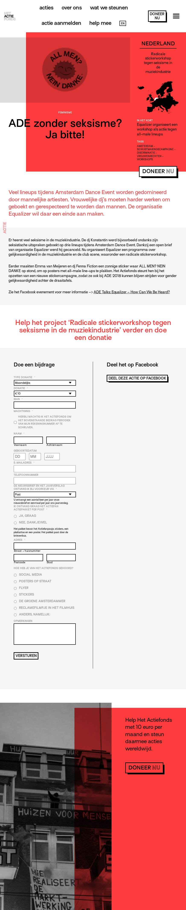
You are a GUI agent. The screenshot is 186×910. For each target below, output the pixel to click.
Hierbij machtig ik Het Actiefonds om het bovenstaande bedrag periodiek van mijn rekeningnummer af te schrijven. (44, 422)
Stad (50, 562)
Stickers (26, 594)
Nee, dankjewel (33, 522)
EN (123, 23)
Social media (30, 574)
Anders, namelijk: (34, 614)
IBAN (18, 399)
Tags (140, 141)
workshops (145, 159)
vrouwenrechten (149, 156)
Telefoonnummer (26, 474)
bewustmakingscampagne (155, 149)
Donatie (21, 388)
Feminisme (65, 112)
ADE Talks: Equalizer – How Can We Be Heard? (132, 292)
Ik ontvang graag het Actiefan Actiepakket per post (36, 508)
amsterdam (145, 146)
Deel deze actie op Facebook (137, 378)
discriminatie (146, 152)
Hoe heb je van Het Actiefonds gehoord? (43, 568)
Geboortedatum (25, 450)
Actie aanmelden (61, 23)
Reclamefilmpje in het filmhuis (46, 607)
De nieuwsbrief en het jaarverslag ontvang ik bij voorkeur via (39, 487)
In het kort (145, 120)
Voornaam (20, 445)
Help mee (100, 23)
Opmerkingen (23, 621)
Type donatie (24, 377)
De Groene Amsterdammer (42, 601)
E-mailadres (24, 462)
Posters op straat (35, 581)
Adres (19, 539)
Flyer (23, 588)
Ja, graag (27, 515)
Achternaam (54, 445)
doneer (157, 16)
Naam (19, 433)
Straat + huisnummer (27, 551)
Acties (46, 7)
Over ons (72, 7)
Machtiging (23, 411)
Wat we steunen (109, 7)
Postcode (19, 562)
